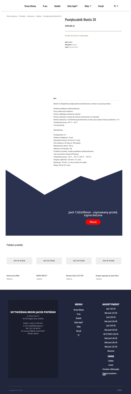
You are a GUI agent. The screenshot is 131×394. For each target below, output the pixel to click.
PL (79, 334)
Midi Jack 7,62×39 (111, 345)
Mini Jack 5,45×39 (110, 328)
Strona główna (12, 16)
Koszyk (78, 329)
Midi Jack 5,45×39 (110, 337)
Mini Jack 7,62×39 (111, 311)
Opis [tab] (54, 97)
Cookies (111, 359)
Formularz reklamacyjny (111, 368)
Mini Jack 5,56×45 (110, 320)
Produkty (22, 16)
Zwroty (110, 363)
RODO (119, 389)
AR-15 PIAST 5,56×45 (110, 333)
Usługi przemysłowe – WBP (110, 373)
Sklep (79, 325)
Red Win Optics (73, 47)
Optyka (38, 16)
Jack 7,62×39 (110, 307)
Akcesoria (30, 16)
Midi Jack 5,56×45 (110, 341)
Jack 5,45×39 (111, 324)
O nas (79, 312)
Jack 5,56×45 (111, 316)
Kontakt (78, 317)
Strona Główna (79, 308)
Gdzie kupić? (78, 321)
